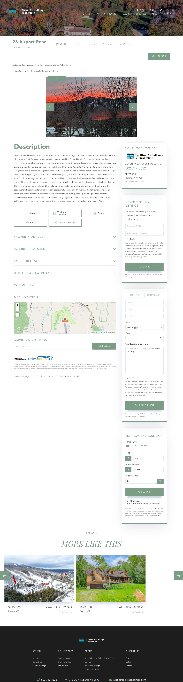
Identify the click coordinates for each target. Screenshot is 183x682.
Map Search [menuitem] (37, 658)
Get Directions (104, 346)
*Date (127, 323)
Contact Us (129, 182)
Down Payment (132, 465)
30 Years (131, 446)
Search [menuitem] (101, 14)
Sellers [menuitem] (125, 14)
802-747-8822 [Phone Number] (167, 10)
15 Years (143, 446)
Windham (40, 377)
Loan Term (131, 442)
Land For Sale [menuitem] (62, 666)
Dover (50, 377)
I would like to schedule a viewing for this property (144, 360)
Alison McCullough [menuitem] (92, 666)
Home (17, 377)
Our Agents (139, 182)
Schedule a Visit (153, 295)
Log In (141, 10)
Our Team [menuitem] (89, 662)
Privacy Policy (141, 257)
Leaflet (93, 332)
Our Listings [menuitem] (37, 662)
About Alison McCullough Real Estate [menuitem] (100, 658)
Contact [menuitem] (169, 14)
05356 (59, 377)
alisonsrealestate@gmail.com (127, 679)
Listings (25, 377)
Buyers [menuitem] (112, 14)
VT (33, 377)
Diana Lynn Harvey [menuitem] (92, 669)
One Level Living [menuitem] (64, 662)
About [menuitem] (155, 14)
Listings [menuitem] (87, 14)
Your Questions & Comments (136, 344)
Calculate (144, 492)
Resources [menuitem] (140, 14)
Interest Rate (131, 476)
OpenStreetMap (102, 332)
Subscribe (144, 267)
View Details (64, 612)
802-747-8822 (135, 168)
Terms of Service (136, 416)
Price (127, 453)
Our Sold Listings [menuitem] (39, 666)
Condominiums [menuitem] (63, 658)
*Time (127, 333)
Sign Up (152, 10)
